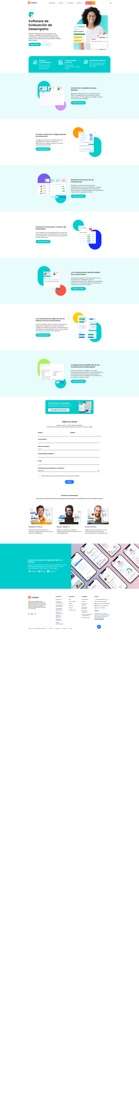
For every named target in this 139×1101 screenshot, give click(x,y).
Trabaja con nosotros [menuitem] (84, 604)
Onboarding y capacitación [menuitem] (59, 609)
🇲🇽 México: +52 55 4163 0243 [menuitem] (101, 605)
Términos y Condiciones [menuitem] (85, 611)
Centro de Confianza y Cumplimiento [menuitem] (87, 614)
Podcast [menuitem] (71, 608)
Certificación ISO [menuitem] (86, 617)
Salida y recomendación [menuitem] (60, 623)
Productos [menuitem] (58, 596)
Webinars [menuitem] (71, 605)
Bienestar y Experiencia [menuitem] (58, 616)
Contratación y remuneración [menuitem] (59, 605)
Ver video (47, 44)
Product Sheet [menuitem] (72, 610)
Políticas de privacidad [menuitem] (84, 607)
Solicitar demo (34, 44)
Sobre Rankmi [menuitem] (85, 599)
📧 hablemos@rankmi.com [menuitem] (101, 599)
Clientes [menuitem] (84, 601)
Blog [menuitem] (70, 599)
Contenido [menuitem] (71, 596)
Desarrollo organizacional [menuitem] (59, 612)
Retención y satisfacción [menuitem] (59, 619)
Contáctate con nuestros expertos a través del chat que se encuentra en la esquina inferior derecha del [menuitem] (102, 615)
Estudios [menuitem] (71, 603)
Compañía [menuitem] (84, 596)
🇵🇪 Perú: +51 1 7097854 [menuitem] (100, 608)
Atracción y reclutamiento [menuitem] (59, 602)
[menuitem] (87, 621)
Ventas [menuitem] (96, 596)
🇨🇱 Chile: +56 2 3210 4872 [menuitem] (101, 601)
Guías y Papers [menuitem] (72, 601)
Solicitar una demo (78, 103)
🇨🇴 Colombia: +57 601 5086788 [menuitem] (102, 603)
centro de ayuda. (99, 619)
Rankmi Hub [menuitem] (58, 599)
